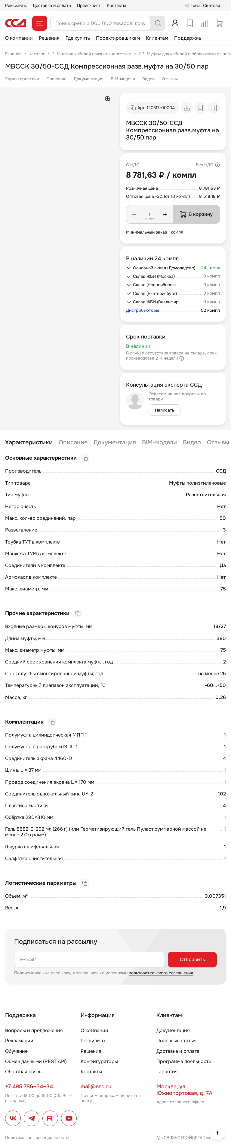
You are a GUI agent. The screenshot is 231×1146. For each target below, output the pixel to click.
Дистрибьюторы (142, 310)
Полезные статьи (176, 1040)
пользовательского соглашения (161, 973)
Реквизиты (16, 5)
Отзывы (170, 78)
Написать (164, 410)
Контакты (116, 5)
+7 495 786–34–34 (29, 1086)
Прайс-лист (89, 5)
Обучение (16, 1051)
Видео (148, 78)
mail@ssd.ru (96, 1086)
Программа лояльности (183, 1061)
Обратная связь (23, 1071)
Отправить (192, 959)
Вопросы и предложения (34, 1030)
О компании (19, 38)
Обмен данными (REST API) (36, 1061)
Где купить (78, 38)
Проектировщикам (118, 38)
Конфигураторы (99, 1061)
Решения (49, 38)
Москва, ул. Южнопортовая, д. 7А (184, 1089)
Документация (88, 78)
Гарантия (167, 1071)
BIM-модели (123, 78)
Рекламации (19, 1040)
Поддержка (187, 38)
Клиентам (157, 38)
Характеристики (22, 78)
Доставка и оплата (52, 5)
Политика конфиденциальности (37, 1137)
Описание (56, 78)
